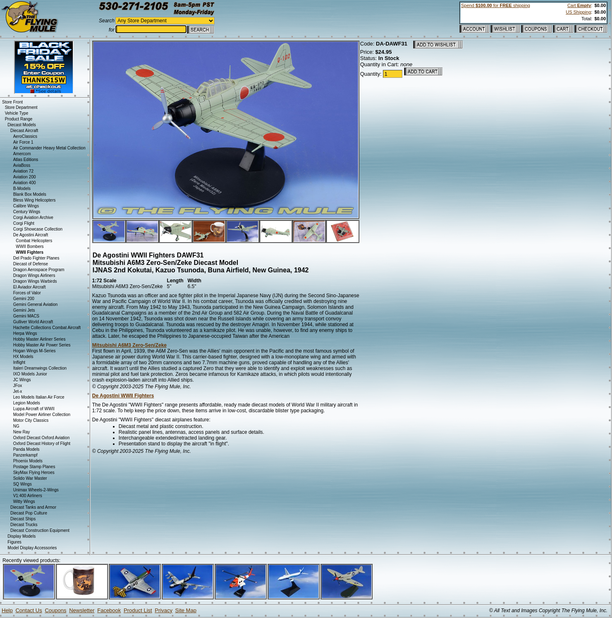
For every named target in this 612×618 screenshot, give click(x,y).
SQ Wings (22, 484)
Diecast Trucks (24, 524)
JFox (17, 385)
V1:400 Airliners (27, 495)
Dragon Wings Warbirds (35, 281)
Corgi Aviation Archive (33, 217)
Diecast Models (21, 125)
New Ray (21, 432)
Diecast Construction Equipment (39, 530)
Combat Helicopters (34, 240)
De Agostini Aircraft (30, 235)
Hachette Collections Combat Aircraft (47, 327)
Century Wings (27, 211)
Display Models (21, 536)
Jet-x (17, 391)
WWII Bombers (29, 246)
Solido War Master (30, 478)
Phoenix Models (28, 461)
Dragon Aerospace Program (39, 269)
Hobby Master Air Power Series (42, 345)
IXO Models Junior (30, 374)
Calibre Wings (26, 206)
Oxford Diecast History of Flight (41, 443)
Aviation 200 (24, 177)
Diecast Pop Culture (28, 513)
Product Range (19, 119)
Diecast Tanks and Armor (33, 507)
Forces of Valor (27, 293)
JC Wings (22, 380)
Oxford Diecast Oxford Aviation (41, 437)
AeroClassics (25, 136)
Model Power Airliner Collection (41, 414)
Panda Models (26, 449)
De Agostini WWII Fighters (123, 396)
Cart (579, 5)
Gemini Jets (24, 310)
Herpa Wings (25, 333)
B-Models (22, 188)
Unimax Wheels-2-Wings (36, 490)
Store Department (21, 107)
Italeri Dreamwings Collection (40, 368)
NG (16, 426)
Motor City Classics (31, 420)
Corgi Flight (23, 223)
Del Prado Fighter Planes (36, 258)
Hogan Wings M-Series (34, 351)
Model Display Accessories (32, 548)
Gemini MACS (26, 316)
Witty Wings (24, 501)
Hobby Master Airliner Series (39, 339)
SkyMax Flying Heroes (34, 472)
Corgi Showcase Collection (38, 229)
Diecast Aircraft (24, 130)
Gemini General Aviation (35, 304)
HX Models (23, 356)
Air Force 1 (23, 142)
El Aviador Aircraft (29, 287)
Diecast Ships (23, 519)
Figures (14, 542)
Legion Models (26, 403)
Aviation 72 (23, 171)
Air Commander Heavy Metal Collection (49, 148)
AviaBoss (22, 165)
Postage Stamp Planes (34, 466)
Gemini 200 (23, 298)
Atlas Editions (25, 159)
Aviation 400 (24, 182)
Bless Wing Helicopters (34, 200)
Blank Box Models (29, 194)
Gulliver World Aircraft (33, 322)
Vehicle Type (17, 113)
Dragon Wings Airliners (34, 275)
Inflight (19, 362)
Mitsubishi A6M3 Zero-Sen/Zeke (129, 345)
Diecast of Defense (30, 264)
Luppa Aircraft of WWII (34, 408)
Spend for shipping (495, 5)
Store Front (12, 102)
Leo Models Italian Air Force (39, 397)
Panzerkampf (25, 455)
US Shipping (578, 12)
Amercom (22, 153)
